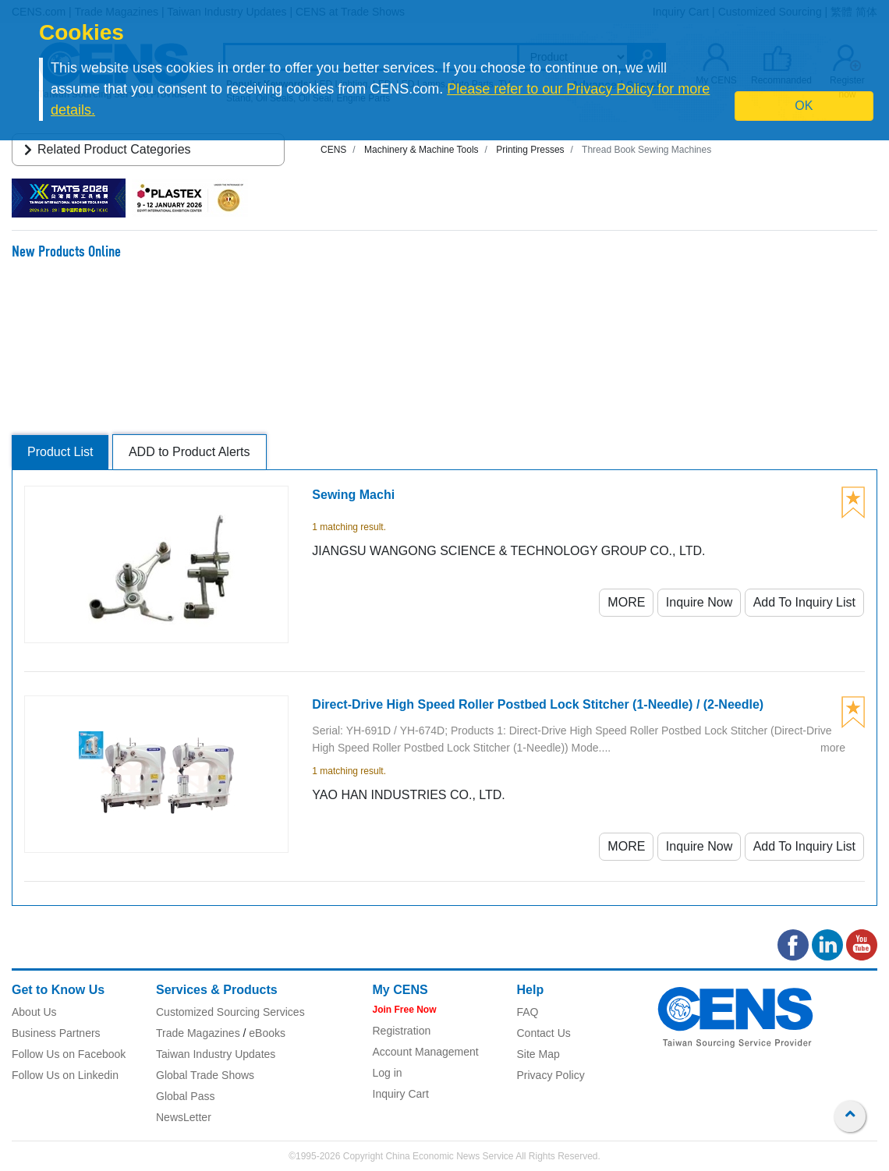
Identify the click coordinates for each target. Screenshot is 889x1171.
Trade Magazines (198, 1033)
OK (804, 105)
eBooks (267, 1033)
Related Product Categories (105, 149)
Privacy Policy (551, 1075)
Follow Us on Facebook (69, 1054)
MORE (626, 602)
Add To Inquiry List (804, 602)
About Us (34, 1012)
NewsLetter (183, 1117)
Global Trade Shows (205, 1075)
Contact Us (544, 1033)
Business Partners (56, 1033)
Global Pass (185, 1096)
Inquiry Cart (401, 1094)
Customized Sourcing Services (230, 1012)
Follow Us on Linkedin (65, 1075)
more (832, 747)
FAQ (528, 1012)
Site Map (538, 1054)
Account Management (426, 1051)
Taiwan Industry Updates (215, 1054)
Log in (387, 1073)
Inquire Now (699, 602)
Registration (402, 1030)
